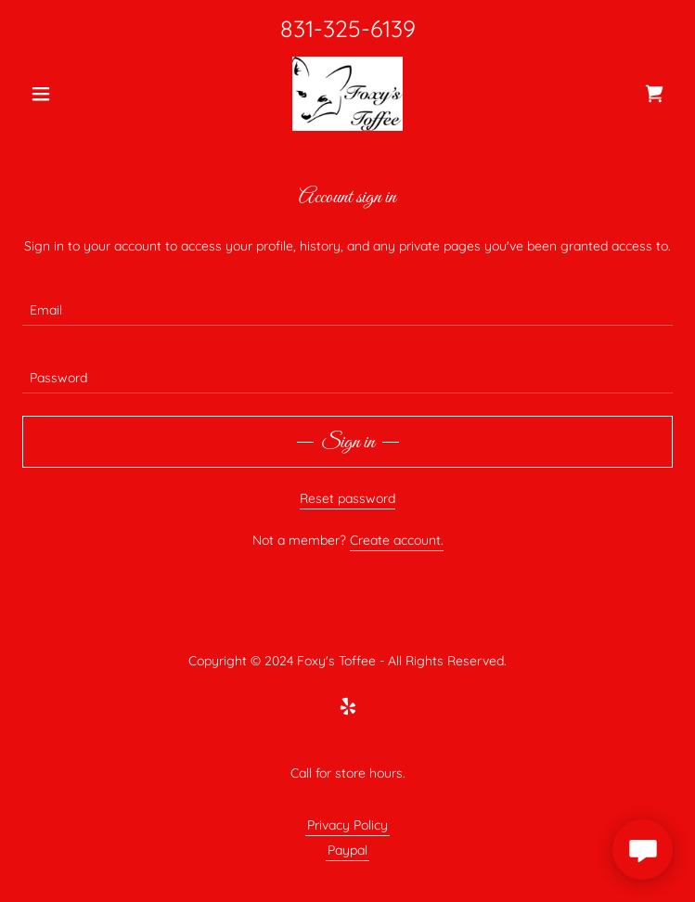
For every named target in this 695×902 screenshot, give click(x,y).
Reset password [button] (347, 498)
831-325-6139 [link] (348, 28)
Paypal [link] (347, 850)
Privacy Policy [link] (347, 825)
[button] (71, 93)
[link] (347, 94)
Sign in (348, 442)
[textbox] (347, 303)
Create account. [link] (397, 540)
